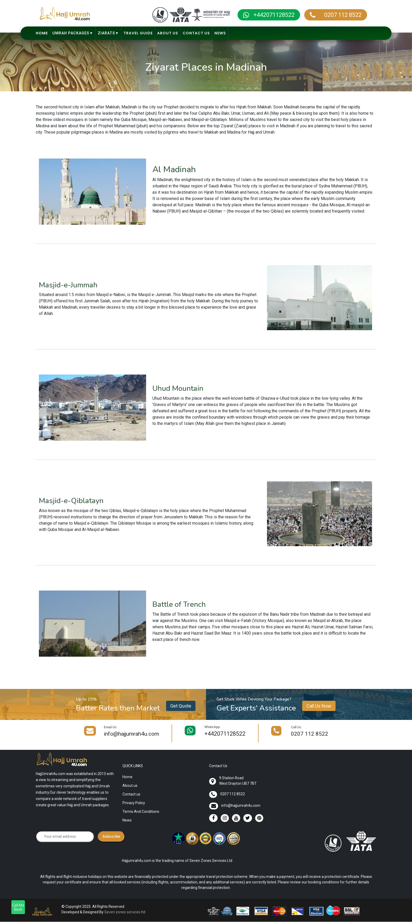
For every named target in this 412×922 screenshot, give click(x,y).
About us (129, 786)
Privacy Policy (133, 803)
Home (42, 33)
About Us (167, 33)
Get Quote (180, 706)
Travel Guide (138, 33)
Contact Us (196, 33)
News (220, 33)
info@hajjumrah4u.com (131, 734)
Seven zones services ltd (124, 912)
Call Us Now (318, 706)
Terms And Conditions (140, 812)
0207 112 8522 (341, 15)
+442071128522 (274, 15)
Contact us (131, 794)
